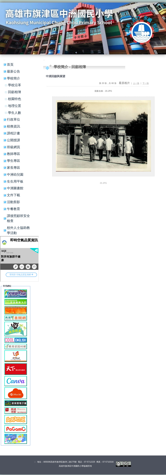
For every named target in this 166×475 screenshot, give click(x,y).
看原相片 (124, 83)
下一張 (145, 83)
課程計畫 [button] (13, 133)
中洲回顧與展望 (55, 76)
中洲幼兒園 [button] (15, 174)
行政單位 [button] (13, 119)
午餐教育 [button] (13, 209)
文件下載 (13, 195)
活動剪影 (13, 202)
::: (142, 11)
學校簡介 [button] (13, 78)
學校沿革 (14, 85)
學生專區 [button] (13, 161)
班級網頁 (13, 147)
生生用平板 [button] (15, 181)
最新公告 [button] (13, 71)
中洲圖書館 (15, 188)
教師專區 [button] (13, 154)
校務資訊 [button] (13, 126)
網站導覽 (150, 11)
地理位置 (14, 106)
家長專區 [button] (13, 167)
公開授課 (13, 140)
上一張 (136, 83)
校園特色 (14, 99)
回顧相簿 (14, 92)
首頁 (10, 64)
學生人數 (14, 113)
